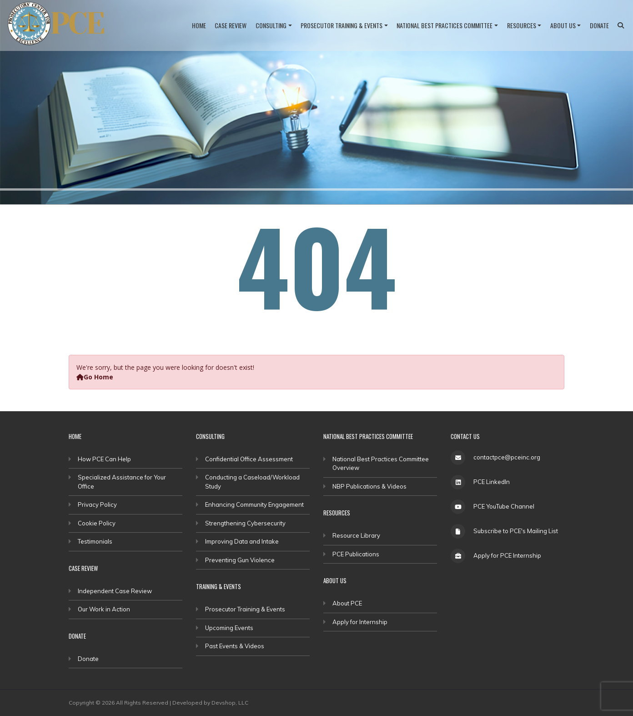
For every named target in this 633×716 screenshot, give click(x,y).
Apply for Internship (359, 621)
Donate (599, 25)
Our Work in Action (104, 609)
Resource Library (356, 535)
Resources (521, 25)
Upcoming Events (229, 627)
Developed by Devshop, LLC (210, 702)
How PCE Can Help (104, 459)
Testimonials (95, 541)
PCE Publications (355, 554)
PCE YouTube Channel (503, 506)
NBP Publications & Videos (369, 486)
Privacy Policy (97, 504)
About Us (563, 25)
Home (199, 25)
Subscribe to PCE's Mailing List (515, 530)
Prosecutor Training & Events (341, 25)
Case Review (230, 25)
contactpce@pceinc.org (506, 457)
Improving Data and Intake (242, 541)
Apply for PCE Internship (507, 555)
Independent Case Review (115, 591)
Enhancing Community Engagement (254, 504)
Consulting (271, 25)
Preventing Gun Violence (240, 560)
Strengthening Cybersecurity (245, 523)
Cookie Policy (97, 523)
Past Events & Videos (234, 646)
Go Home (94, 377)
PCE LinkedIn (491, 481)
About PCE (347, 603)
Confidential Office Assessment (249, 459)
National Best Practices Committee (444, 25)
